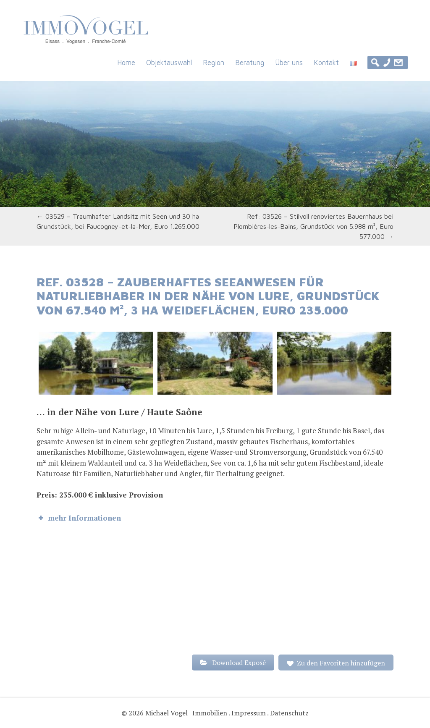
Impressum (248, 713)
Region (213, 62)
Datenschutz (289, 713)
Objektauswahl (169, 62)
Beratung (249, 62)
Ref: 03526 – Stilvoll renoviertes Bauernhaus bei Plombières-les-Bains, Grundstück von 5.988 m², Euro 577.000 (313, 226)
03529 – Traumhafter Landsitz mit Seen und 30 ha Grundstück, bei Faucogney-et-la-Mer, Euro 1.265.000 (118, 221)
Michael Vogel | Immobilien (186, 713)
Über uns (289, 62)
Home (126, 62)
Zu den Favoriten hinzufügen (341, 663)
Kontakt (326, 62)
